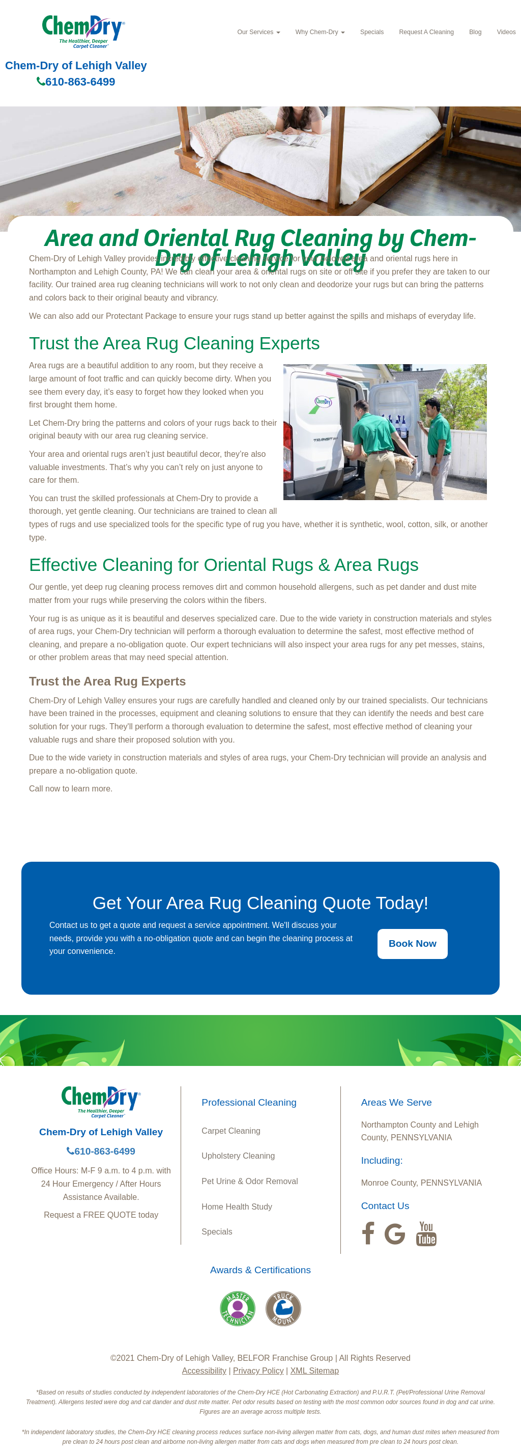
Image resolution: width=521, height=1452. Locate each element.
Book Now (413, 943)
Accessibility (204, 1370)
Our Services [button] (258, 32)
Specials (372, 32)
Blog (475, 32)
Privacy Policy (258, 1370)
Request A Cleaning (426, 32)
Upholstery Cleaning (238, 1156)
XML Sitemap (315, 1370)
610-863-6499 (76, 81)
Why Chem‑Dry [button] (320, 32)
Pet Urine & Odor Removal (249, 1181)
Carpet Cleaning (230, 1131)
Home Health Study (236, 1206)
